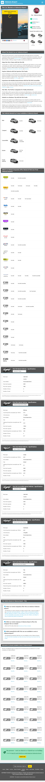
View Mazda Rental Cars (15, 713)
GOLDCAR (11, 87)
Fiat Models (35, 19)
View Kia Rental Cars (41, 703)
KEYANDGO (9, 69)
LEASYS (27, 614)
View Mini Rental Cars (41, 713)
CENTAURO (35, 85)
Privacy (41, 770)
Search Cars (22, 758)
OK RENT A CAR (16, 614)
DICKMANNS (11, 616)
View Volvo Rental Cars (28, 703)
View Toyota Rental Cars (15, 703)
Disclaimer (37, 770)
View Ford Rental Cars (28, 682)
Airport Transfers (17, 770)
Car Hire (11, 770)
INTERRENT (35, 613)
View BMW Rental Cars (15, 672)
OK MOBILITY (35, 616)
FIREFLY (30, 616)
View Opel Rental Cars (28, 662)
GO (30, 767)
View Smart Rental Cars (28, 723)
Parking (23, 770)
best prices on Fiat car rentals (24, 627)
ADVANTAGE (34, 94)
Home (4, 770)
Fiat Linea (24, 638)
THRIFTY (23, 613)
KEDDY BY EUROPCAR (18, 617)
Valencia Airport (14, 2)
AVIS (25, 616)
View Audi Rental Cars (15, 682)
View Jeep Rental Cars (28, 713)
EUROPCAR (25, 85)
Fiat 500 (6, 638)
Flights (7, 770)
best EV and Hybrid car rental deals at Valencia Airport (26, 754)
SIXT (13, 69)
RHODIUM (31, 613)
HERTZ (26, 613)
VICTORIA (16, 78)
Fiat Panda (28, 638)
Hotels (27, 770)
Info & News (32, 770)
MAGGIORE (16, 616)
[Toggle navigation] (42, 2)
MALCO (22, 78)
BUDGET (17, 69)
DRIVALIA (27, 69)
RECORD (21, 69)
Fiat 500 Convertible (13, 638)
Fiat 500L (19, 638)
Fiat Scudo (33, 638)
